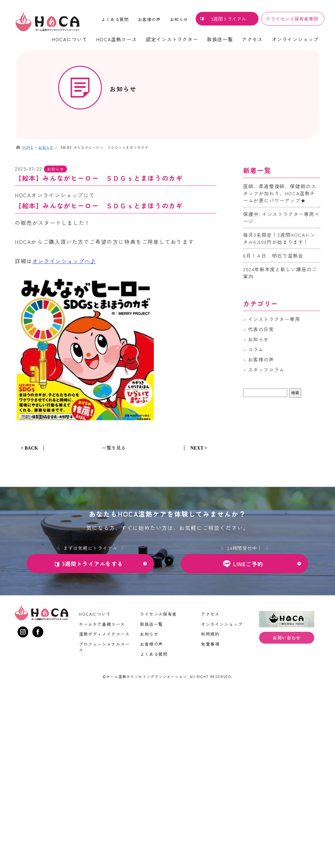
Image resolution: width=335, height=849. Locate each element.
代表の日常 (261, 329)
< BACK (29, 447)
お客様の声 (149, 19)
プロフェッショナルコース (104, 647)
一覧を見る (114, 447)
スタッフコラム (266, 369)
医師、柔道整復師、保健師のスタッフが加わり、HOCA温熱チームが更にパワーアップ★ (279, 193)
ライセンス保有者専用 (294, 18)
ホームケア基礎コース (102, 624)
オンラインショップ (295, 39)
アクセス (252, 39)
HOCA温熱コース (116, 39)
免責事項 (210, 644)
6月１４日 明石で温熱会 (273, 255)
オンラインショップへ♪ (64, 261)
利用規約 (210, 634)
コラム (256, 349)
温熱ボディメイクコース (104, 634)
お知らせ (179, 19)
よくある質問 (115, 19)
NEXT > (198, 447)
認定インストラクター (172, 39)
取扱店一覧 (220, 39)
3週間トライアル (228, 18)
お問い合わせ (287, 638)
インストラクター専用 (274, 319)
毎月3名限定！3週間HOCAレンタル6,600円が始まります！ (279, 238)
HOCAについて (69, 39)
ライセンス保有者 (158, 614)
